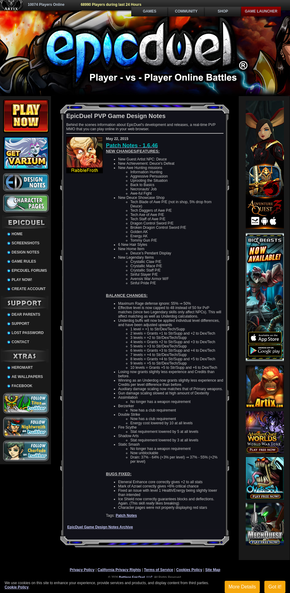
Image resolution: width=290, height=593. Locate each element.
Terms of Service (158, 570)
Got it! (274, 586)
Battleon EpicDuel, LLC (136, 577)
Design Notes (25, 252)
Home (17, 234)
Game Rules (24, 261)
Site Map (212, 570)
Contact (20, 342)
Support (20, 324)
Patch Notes (126, 515)
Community (186, 11)
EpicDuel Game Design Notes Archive (100, 527)
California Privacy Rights (119, 570)
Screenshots (25, 243)
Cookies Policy (189, 570)
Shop (223, 11)
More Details (242, 586)
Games (149, 11)
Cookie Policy (17, 587)
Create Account (28, 289)
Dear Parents (26, 314)
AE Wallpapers (27, 377)
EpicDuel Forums (29, 270)
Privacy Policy (82, 570)
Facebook (22, 386)
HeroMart (22, 367)
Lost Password (28, 333)
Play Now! (22, 280)
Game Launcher (261, 11)
